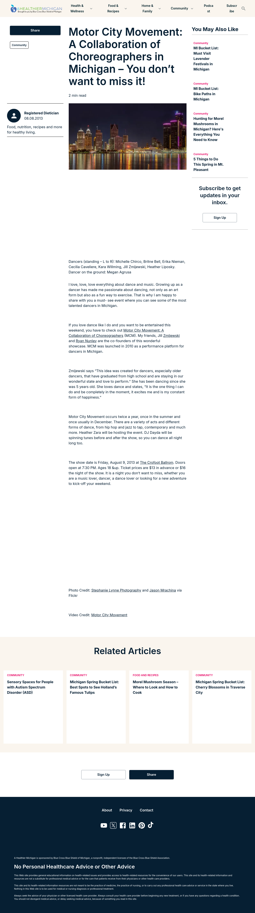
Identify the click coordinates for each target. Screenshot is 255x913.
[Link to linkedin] (132, 826)
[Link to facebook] (123, 826)
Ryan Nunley (86, 341)
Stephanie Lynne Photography (116, 590)
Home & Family (150, 8)
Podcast (208, 8)
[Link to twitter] (113, 826)
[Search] (243, 8)
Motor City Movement (109, 615)
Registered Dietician (41, 113)
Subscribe (231, 8)
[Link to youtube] (104, 826)
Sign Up (220, 217)
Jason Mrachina (163, 590)
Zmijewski (171, 335)
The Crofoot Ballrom (156, 462)
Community (182, 8)
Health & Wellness (79, 8)
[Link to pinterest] (142, 826)
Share (35, 30)
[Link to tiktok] (151, 826)
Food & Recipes (116, 8)
